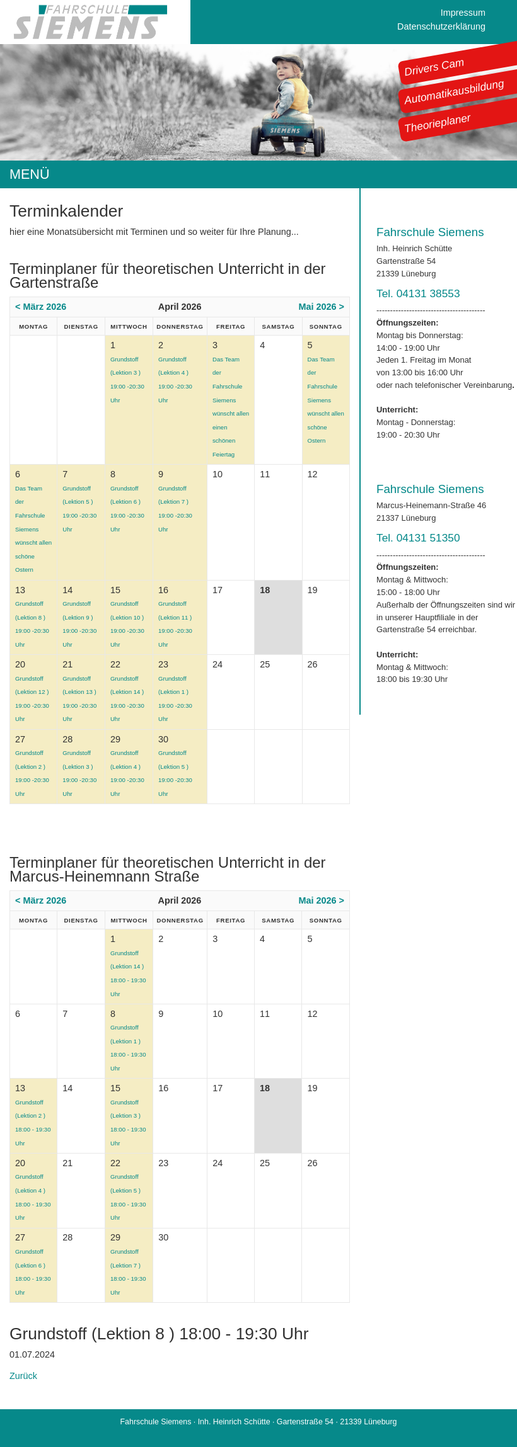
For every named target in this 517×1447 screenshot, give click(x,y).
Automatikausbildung (454, 92)
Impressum (463, 13)
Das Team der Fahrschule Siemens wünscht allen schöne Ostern (326, 400)
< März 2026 (40, 307)
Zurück (23, 1376)
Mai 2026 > (321, 307)
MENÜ (29, 174)
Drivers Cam (434, 66)
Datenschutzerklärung (441, 26)
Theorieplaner (438, 123)
